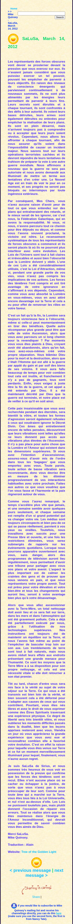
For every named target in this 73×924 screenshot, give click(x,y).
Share (36, 896)
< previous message (30, 870)
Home (13, 8)
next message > (44, 873)
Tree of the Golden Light (38, 852)
